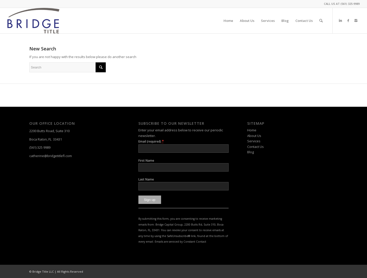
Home (251, 130)
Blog (250, 152)
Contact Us (255, 146)
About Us (254, 135)
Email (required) (151, 141)
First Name (146, 160)
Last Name (146, 179)
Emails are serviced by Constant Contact (180, 241)
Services (253, 141)
